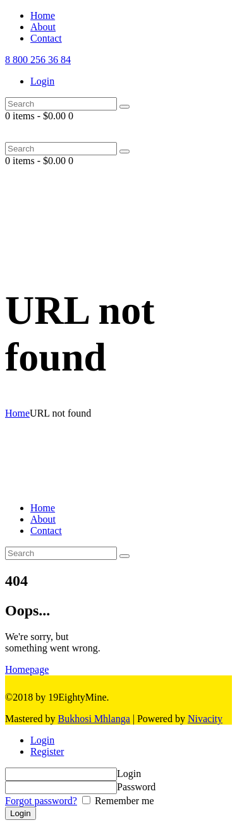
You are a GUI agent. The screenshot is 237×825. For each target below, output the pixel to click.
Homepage (27, 669)
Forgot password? (41, 800)
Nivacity (205, 718)
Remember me (123, 800)
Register (47, 751)
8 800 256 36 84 (38, 59)
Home (17, 413)
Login (42, 740)
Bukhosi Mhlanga (94, 718)
